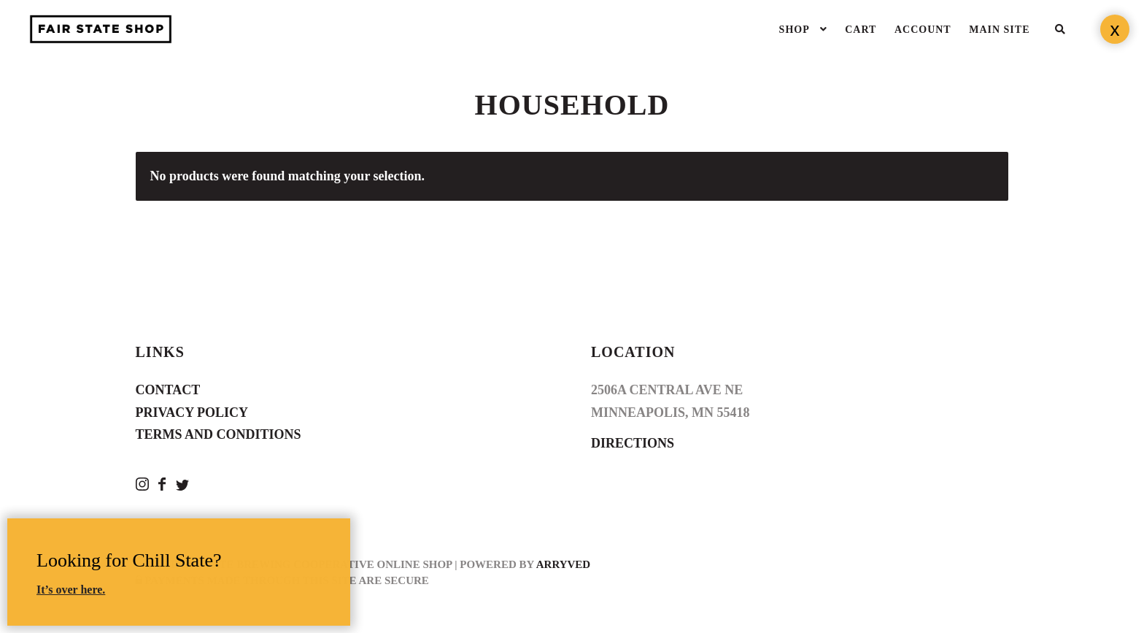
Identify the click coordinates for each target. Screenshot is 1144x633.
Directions (632, 443)
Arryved (563, 564)
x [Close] (1115, 29)
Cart (860, 29)
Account (922, 29)
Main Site (999, 29)
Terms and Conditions (218, 434)
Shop (794, 29)
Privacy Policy (192, 412)
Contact (168, 390)
